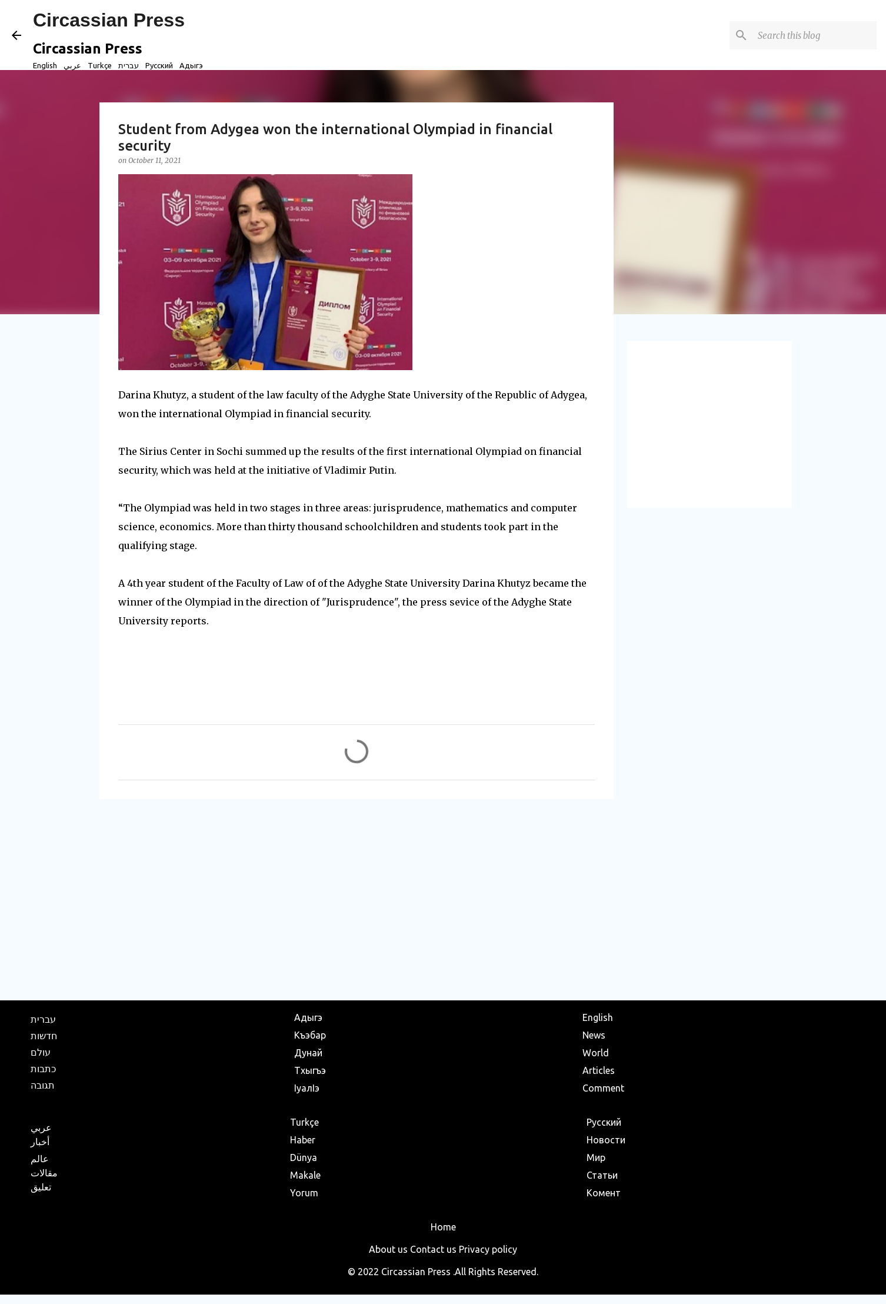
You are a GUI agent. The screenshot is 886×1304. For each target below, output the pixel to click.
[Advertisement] (356, 899)
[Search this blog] (815, 35)
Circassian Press (109, 20)
